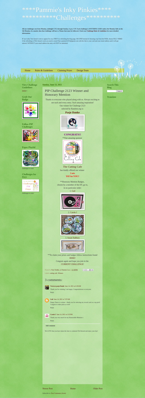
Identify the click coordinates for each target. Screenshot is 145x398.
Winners (60, 273)
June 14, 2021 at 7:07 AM (62, 299)
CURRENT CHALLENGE (72, 264)
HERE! (73, 258)
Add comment (50, 326)
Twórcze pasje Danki (57, 286)
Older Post (98, 388)
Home (27, 70)
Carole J (73, 212)
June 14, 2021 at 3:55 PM (64, 314)
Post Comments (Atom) (58, 393)
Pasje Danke (72, 112)
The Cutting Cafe (72, 166)
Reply (52, 292)
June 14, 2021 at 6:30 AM (73, 286)
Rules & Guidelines (44, 70)
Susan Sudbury (73, 238)
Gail (73, 191)
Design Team (83, 70)
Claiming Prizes (65, 70)
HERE (24, 91)
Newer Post (47, 388)
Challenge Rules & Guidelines (97, 31)
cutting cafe (53, 273)
